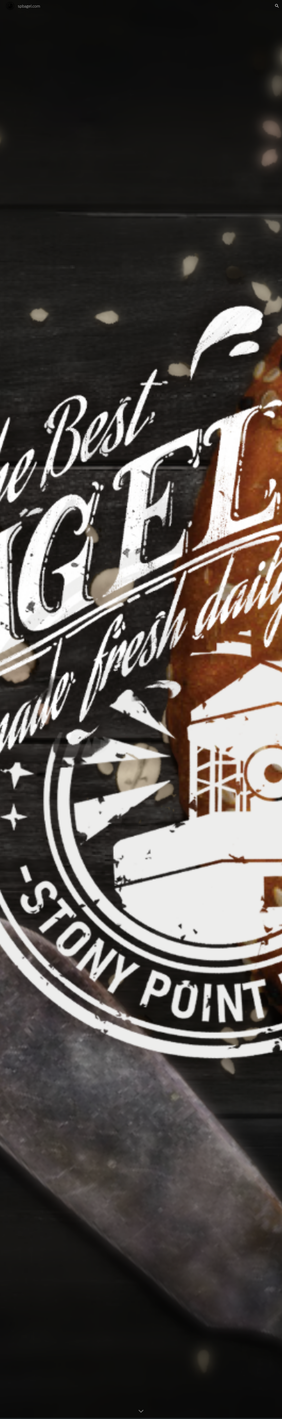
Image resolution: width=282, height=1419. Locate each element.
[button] (277, 6)
